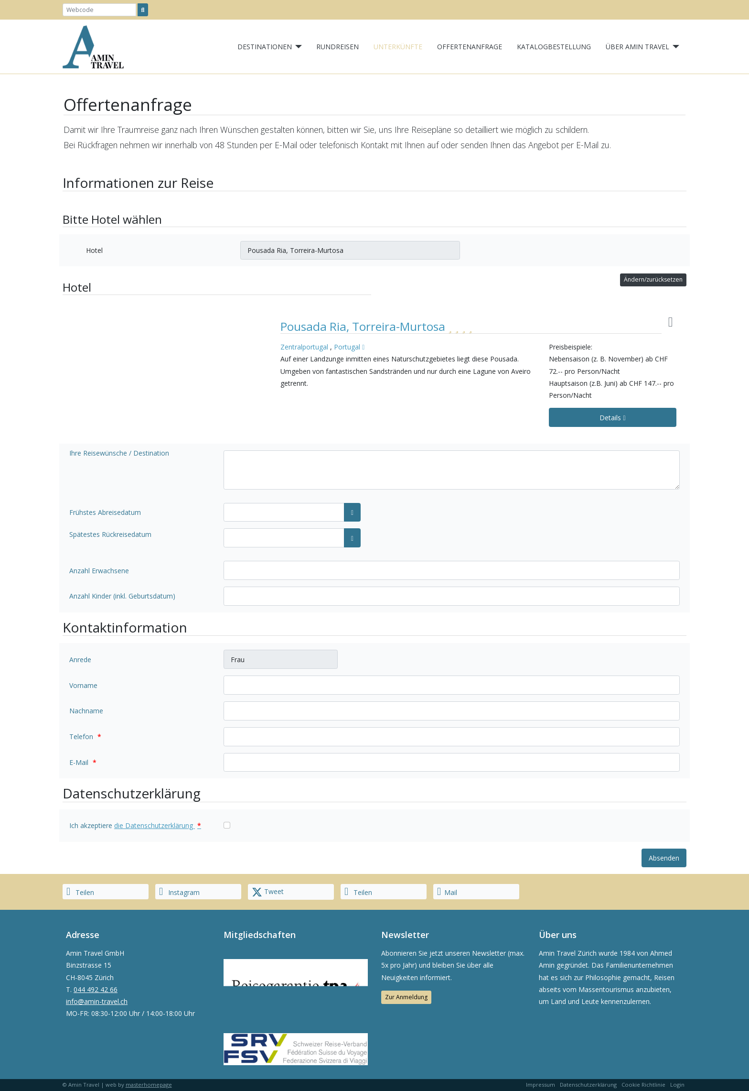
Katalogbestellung (554, 46)
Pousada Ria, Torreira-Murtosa (364, 326)
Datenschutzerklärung (588, 1084)
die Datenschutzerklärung (157, 825)
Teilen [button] (80, 891)
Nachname (86, 710)
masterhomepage (149, 1084)
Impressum (540, 1084)
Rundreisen (337, 46)
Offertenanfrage (469, 46)
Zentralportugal (304, 346)
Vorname (83, 685)
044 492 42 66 (96, 989)
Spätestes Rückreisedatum (110, 534)
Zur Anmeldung (406, 997)
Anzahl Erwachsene (99, 570)
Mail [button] (447, 891)
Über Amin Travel (637, 46)
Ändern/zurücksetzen (653, 279)
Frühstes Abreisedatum (105, 512)
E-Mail (82, 762)
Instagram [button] (179, 891)
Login (677, 1084)
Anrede (80, 659)
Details (612, 417)
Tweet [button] (268, 892)
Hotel (94, 250)
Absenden (664, 857)
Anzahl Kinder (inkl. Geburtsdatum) (122, 595)
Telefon (85, 736)
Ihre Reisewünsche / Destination (119, 453)
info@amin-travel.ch (97, 1001)
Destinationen (264, 46)
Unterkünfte (398, 46)
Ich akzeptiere (135, 825)
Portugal (347, 346)
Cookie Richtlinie (643, 1084)
